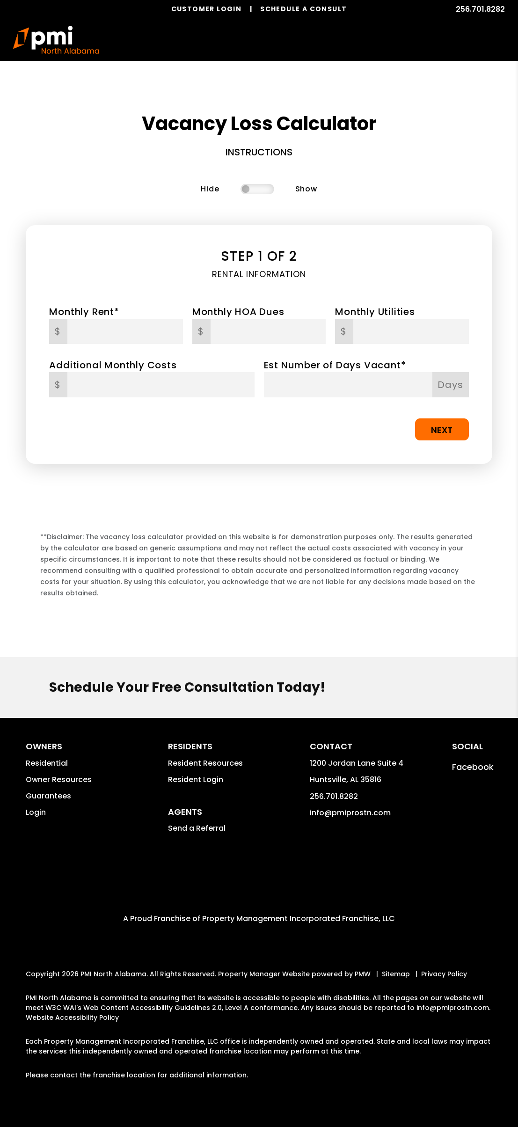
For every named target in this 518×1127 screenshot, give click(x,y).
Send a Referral (197, 828)
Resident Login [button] (195, 779)
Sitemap (396, 974)
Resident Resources (205, 763)
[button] (473, 767)
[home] (56, 40)
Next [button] (441, 430)
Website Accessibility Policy (72, 1017)
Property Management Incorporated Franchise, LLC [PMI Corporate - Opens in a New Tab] (298, 918)
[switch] (257, 189)
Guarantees (48, 795)
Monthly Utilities (375, 311)
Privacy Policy (444, 974)
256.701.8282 (480, 9)
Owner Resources (59, 779)
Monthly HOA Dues (238, 311)
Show (306, 188)
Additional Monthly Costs (112, 365)
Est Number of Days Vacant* (335, 365)
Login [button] (36, 812)
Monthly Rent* (84, 311)
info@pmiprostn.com (350, 812)
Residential (47, 763)
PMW (363, 974)
